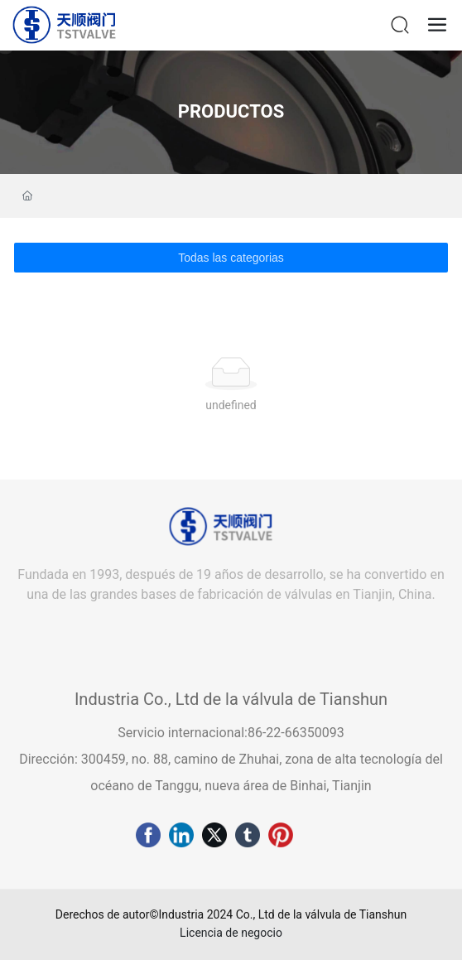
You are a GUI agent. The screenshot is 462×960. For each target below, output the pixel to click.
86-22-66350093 (296, 733)
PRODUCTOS (231, 111)
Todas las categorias (231, 257)
